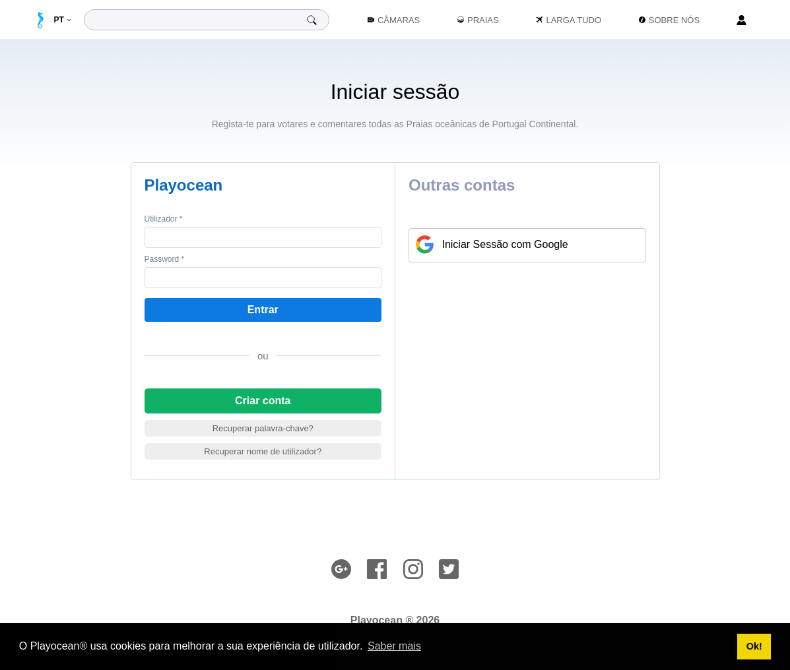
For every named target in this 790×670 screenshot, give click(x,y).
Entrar (263, 309)
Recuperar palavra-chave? (263, 428)
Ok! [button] (754, 646)
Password (165, 259)
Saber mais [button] (394, 646)
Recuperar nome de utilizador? (262, 451)
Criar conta (262, 400)
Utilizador (164, 219)
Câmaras (394, 20)
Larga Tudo (568, 20)
